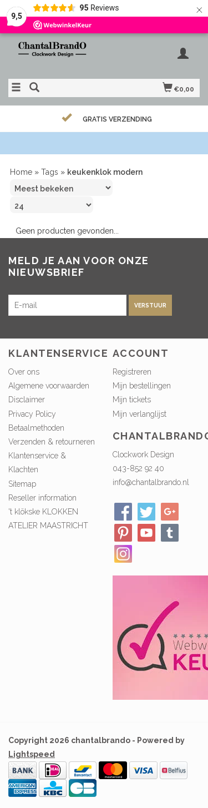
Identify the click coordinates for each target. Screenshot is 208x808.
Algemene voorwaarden (48, 385)
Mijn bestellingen (142, 385)
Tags (49, 172)
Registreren (132, 371)
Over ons (23, 371)
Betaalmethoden (36, 427)
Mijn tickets (132, 399)
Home (21, 172)
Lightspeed (31, 754)
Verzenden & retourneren (51, 441)
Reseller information (42, 497)
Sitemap (22, 483)
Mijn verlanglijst (139, 414)
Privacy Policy (32, 414)
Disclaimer (26, 399)
